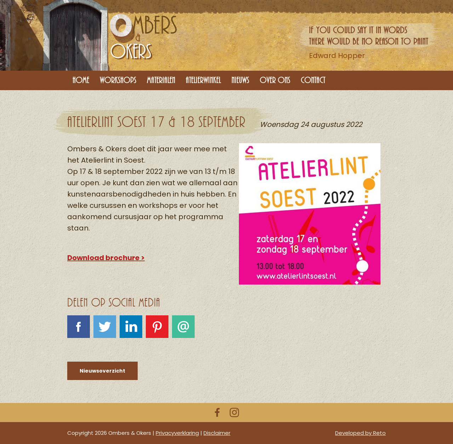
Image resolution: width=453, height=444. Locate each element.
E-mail (183, 330)
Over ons (275, 80)
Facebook (78, 330)
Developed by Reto (360, 433)
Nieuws (240, 80)
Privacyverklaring (177, 433)
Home (81, 80)
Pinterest (157, 330)
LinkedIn (131, 330)
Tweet (104, 330)
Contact (313, 80)
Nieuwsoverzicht (102, 370)
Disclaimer (216, 433)
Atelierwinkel (203, 80)
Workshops (118, 80)
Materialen (161, 80)
